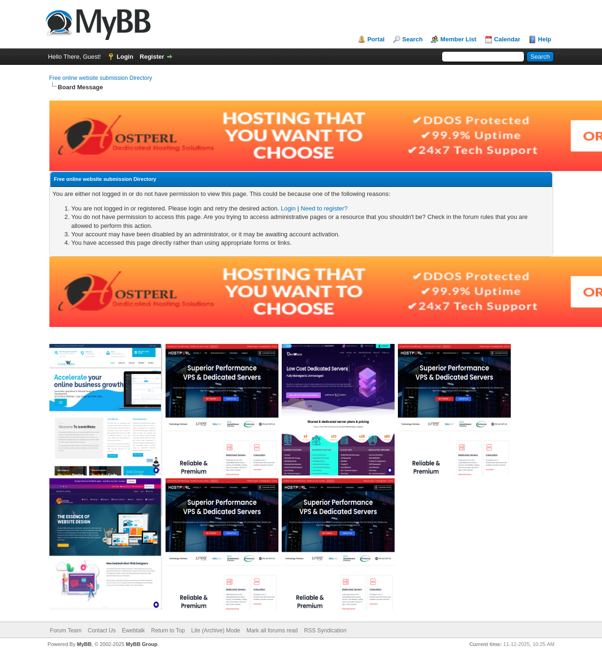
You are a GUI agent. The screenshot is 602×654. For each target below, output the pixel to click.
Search (412, 39)
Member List (458, 39)
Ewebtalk (133, 630)
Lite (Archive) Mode (215, 630)
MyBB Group (142, 644)
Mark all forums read (272, 630)
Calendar (507, 39)
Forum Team (65, 630)
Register (152, 56)
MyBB (84, 644)
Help (544, 39)
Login (125, 56)
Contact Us (102, 630)
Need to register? (324, 208)
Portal (376, 39)
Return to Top (168, 630)
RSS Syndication (325, 630)
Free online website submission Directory (100, 78)
